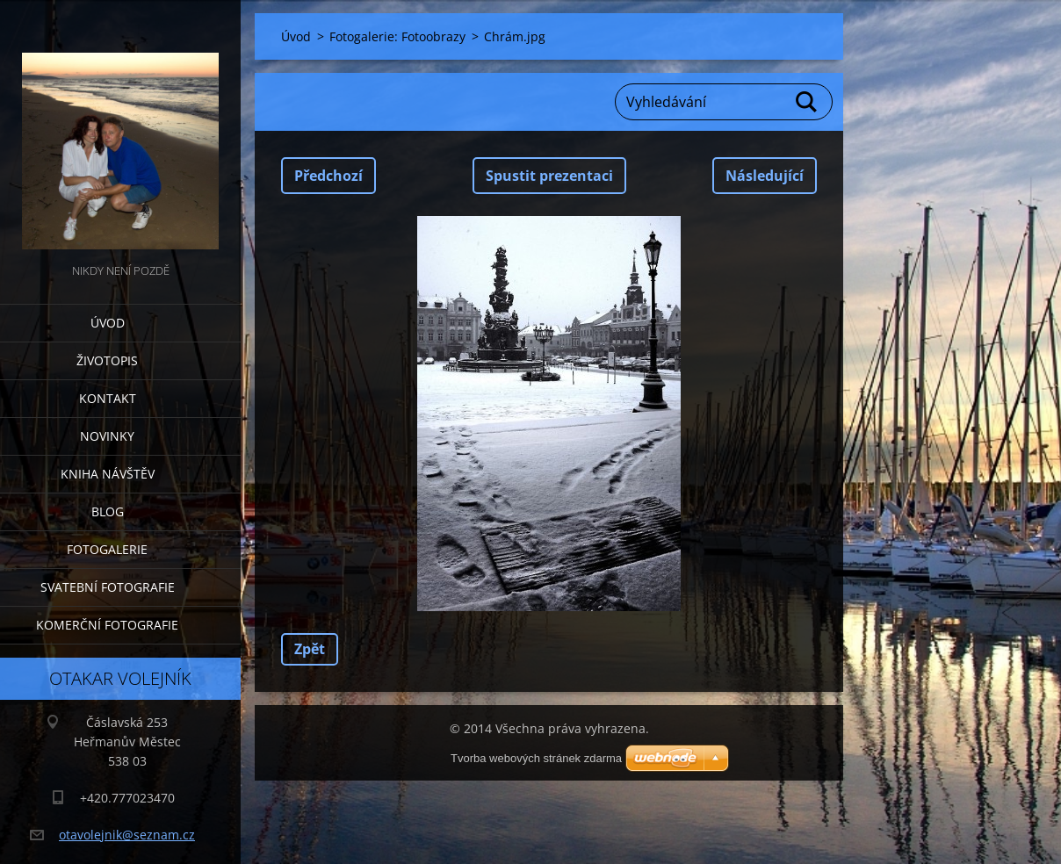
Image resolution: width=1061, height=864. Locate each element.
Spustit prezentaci (549, 175)
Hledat (807, 102)
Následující (764, 175)
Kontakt (107, 398)
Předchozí (328, 175)
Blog (107, 511)
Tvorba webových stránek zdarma (536, 758)
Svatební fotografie (107, 587)
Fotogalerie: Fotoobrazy (397, 36)
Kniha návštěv (108, 473)
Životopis (107, 360)
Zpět (309, 649)
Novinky (107, 436)
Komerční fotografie (107, 624)
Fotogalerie (107, 549)
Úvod (107, 322)
